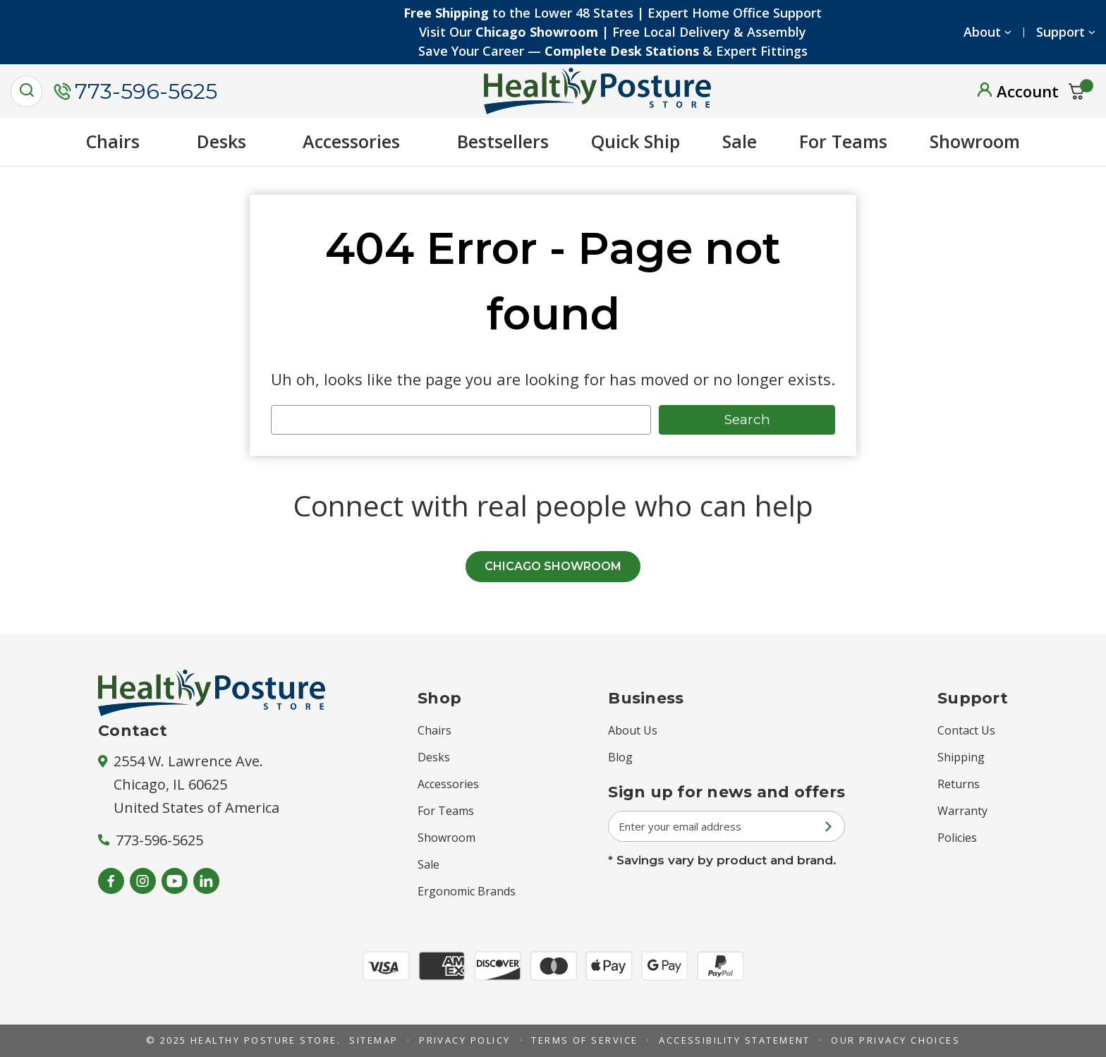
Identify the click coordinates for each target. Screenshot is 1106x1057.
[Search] (26, 91)
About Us (632, 730)
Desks (229, 141)
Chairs (120, 141)
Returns (958, 784)
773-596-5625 (135, 91)
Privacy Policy (465, 1040)
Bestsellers (503, 141)
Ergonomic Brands (467, 891)
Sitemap (373, 1040)
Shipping (961, 757)
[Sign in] (1018, 91)
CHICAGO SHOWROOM (553, 566)
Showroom (446, 837)
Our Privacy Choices (895, 1040)
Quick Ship (635, 141)
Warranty (962, 811)
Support (1060, 31)
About (982, 31)
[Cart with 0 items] (1077, 91)
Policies (957, 837)
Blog (620, 757)
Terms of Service (584, 1040)
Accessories (359, 141)
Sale (739, 141)
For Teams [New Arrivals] (843, 141)
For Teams (446, 811)
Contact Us (966, 730)
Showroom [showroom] (975, 141)
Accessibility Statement (734, 1040)
